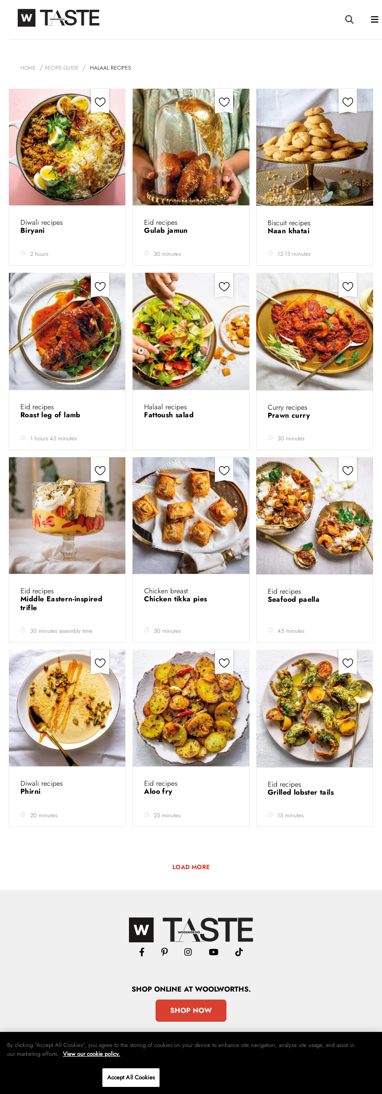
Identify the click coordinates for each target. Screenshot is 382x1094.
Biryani (33, 230)
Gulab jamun (167, 230)
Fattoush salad (170, 415)
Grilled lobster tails (302, 792)
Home (28, 68)
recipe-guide (62, 68)
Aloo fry (159, 791)
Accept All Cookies (131, 1077)
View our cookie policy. (91, 1054)
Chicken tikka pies (177, 599)
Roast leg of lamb (51, 415)
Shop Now (191, 1010)
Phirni (31, 791)
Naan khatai (290, 231)
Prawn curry (290, 415)
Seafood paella (295, 599)
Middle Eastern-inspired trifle (61, 603)
